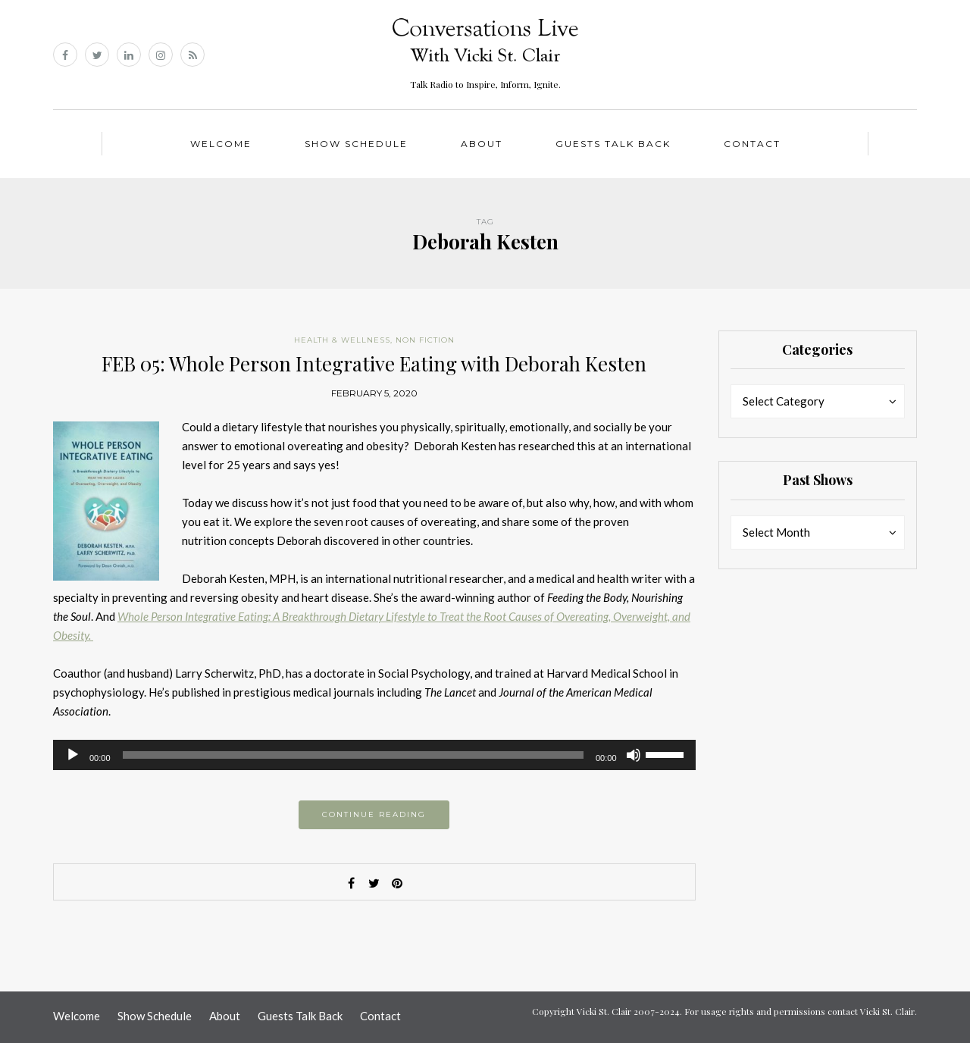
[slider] (353, 755)
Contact (752, 143)
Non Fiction (425, 340)
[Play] (72, 755)
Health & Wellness (342, 340)
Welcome (221, 143)
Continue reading (374, 814)
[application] (374, 755)
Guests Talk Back (613, 143)
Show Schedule (356, 143)
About (481, 143)
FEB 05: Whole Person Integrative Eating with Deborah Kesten (374, 363)
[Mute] (633, 755)
